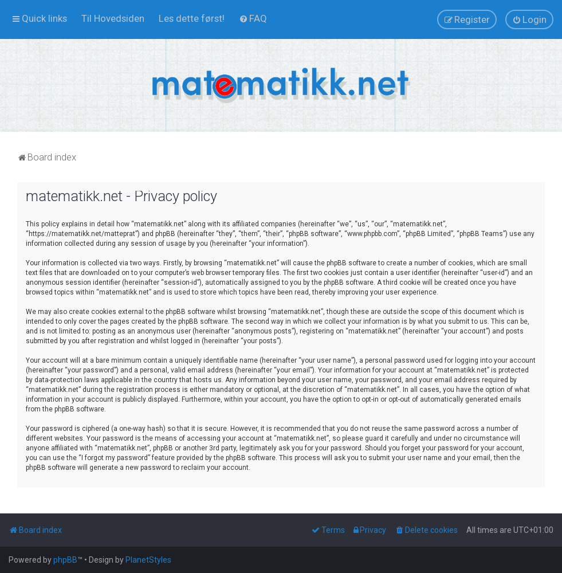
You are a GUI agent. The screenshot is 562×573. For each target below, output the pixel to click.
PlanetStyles (148, 559)
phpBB (65, 559)
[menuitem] (112, 18)
